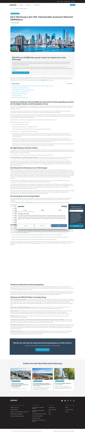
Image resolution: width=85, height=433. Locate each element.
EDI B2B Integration (14, 409)
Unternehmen (37, 5)
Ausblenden (70, 83)
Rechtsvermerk (61, 431)
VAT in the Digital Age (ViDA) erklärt (39, 413)
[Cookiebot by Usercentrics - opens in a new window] (62, 206)
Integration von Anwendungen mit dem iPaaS (19, 411)
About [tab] (60, 210)
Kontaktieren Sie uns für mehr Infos (20, 72)
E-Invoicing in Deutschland (37, 416)
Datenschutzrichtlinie (75, 223)
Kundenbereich (67, 1)
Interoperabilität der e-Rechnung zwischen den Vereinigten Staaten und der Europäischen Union (32, 85)
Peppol (42, 80)
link (19, 219)
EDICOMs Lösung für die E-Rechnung (19, 97)
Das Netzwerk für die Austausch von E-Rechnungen (23, 89)
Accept (59, 225)
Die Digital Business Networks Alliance (20, 87)
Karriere (61, 1)
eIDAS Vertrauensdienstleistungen (17, 416)
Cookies (72, 431)
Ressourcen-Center (52, 409)
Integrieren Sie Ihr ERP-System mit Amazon (39, 421)
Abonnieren (76, 226)
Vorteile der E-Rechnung (17, 95)
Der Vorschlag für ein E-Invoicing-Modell (20, 91)
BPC (13, 77)
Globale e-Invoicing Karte (42, 349)
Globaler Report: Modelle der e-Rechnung (38, 411)
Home (11, 8)
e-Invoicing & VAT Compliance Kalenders (38, 408)
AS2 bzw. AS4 (29, 202)
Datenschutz (67, 431)
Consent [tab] (25, 210)
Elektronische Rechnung (15, 13)
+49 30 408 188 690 (69, 409)
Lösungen (20, 5)
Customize (42, 225)
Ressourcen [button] (28, 5)
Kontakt (72, 4)
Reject (26, 225)
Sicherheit (55, 431)
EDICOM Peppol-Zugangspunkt (16, 413)
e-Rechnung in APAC (36, 418)
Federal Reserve (37, 77)
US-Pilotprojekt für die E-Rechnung (19, 93)
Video (50, 413)
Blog (14, 8)
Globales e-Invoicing (14, 407)
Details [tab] (42, 210)
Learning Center (52, 407)
